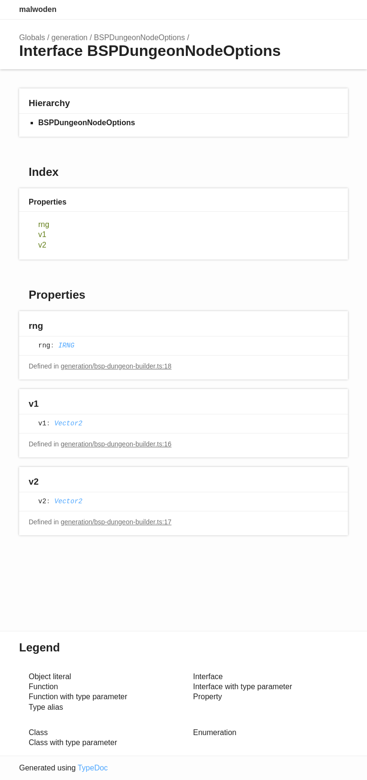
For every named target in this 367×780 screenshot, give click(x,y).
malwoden (37, 9)
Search (298, 9)
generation (70, 37)
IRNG (66, 345)
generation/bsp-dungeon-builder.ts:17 (116, 522)
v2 (42, 245)
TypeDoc (92, 768)
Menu (338, 9)
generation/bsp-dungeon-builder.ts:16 (116, 444)
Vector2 (68, 423)
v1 (42, 234)
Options (317, 9)
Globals (32, 37)
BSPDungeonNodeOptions (139, 37)
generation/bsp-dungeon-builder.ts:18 (116, 366)
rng (43, 224)
